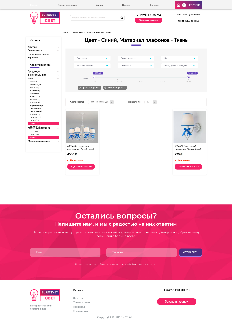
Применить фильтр (91, 87)
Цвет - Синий (77, 32)
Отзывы (126, 5)
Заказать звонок (148, 20)
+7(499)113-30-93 (148, 15)
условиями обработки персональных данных (136, 264)
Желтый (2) (35, 97)
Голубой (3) (34, 93)
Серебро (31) (35, 117)
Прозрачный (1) (36, 111)
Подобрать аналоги (81, 167)
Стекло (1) (34, 134)
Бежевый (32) (35, 85)
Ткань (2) (33, 137)
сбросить (34, 82)
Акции (99, 5)
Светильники (81, 302)
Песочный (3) (35, 108)
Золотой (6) (35, 102)
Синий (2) (34, 123)
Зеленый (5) (35, 99)
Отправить (190, 252)
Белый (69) (34, 88)
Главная (65, 32)
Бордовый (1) (35, 90)
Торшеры (33, 58)
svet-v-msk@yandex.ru (188, 14)
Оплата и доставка (67, 5)
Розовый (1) (35, 114)
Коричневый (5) (36, 105)
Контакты (154, 5)
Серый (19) (34, 120)
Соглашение (81, 311)
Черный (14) (35, 126)
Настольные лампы (38, 54)
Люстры (78, 298)
